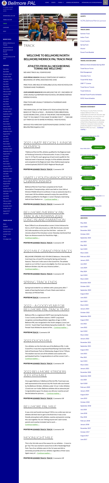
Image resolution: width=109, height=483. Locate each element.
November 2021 (85, 342)
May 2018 (83, 417)
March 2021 (84, 365)
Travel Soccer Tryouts (87, 87)
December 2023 (85, 282)
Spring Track (84, 45)
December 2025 (85, 230)
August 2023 (84, 294)
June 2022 (83, 327)
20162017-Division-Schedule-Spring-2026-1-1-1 (92, 195)
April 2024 (83, 275)
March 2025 (84, 253)
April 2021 (83, 361)
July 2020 (83, 380)
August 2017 (84, 436)
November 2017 (85, 428)
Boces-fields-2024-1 (85, 148)
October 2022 (84, 312)
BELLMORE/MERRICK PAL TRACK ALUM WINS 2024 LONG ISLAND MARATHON (44, 216)
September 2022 (85, 316)
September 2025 (85, 238)
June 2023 (83, 297)
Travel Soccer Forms (86, 68)
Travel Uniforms (85, 91)
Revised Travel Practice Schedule (90, 94)
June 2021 (83, 353)
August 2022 (84, 320)
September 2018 (85, 406)
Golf (4, 31)
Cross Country (85, 41)
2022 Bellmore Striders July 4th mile (45, 373)
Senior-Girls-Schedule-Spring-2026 (89, 155)
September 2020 (85, 376)
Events (53, 2)
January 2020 (84, 391)
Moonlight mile (38, 437)
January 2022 (84, 338)
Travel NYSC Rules (86, 79)
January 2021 (84, 368)
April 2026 (83, 226)
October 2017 (84, 432)
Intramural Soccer (9, 15)
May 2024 (83, 271)
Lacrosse (6, 27)
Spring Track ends (40, 282)
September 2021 (85, 346)
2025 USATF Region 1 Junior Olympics (48, 144)
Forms (60, 2)
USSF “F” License (85, 83)
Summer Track (85, 33)
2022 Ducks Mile (38, 340)
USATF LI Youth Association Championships (48, 179)
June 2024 (83, 268)
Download (88, 138)
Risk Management (86, 72)
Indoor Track (84, 37)
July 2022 (83, 324)
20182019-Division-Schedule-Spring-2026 (90, 206)
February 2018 (85, 421)
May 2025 (83, 245)
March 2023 (84, 305)
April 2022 (83, 331)
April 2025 (83, 249)
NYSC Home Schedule (87, 98)
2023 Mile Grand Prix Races (48, 251)
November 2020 (85, 372)
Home (47, 2)
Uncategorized (7, 239)
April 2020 (83, 383)
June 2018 (83, 413)
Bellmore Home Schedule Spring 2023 (92, 65)
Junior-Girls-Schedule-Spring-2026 (89, 165)
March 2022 (84, 335)
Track (49, 169)
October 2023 (84, 286)
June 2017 (83, 439)
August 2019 (84, 394)
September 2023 (85, 290)
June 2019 (83, 398)
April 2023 (83, 301)
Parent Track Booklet (87, 52)
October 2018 (84, 402)
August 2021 (84, 350)
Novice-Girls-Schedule (86, 175)
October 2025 (84, 234)
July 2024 (83, 264)
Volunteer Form (85, 76)
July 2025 (83, 241)
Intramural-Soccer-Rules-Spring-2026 (89, 136)
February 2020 (85, 387)
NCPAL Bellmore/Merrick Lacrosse (93, 20)
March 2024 (84, 279)
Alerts (4, 224)
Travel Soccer (7, 19)
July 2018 (83, 409)
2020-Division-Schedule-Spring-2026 (89, 185)
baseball (5, 226)
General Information (72, 2)
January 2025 (84, 260)
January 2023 (84, 309)
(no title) (5, 54)
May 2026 (83, 223)
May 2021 (83, 357)
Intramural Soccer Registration (92, 2)
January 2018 (84, 424)
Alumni (82, 48)
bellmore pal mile (40, 406)
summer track (39, 169)
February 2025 (85, 256)
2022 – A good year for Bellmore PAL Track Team (46, 307)
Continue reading (51, 199)
